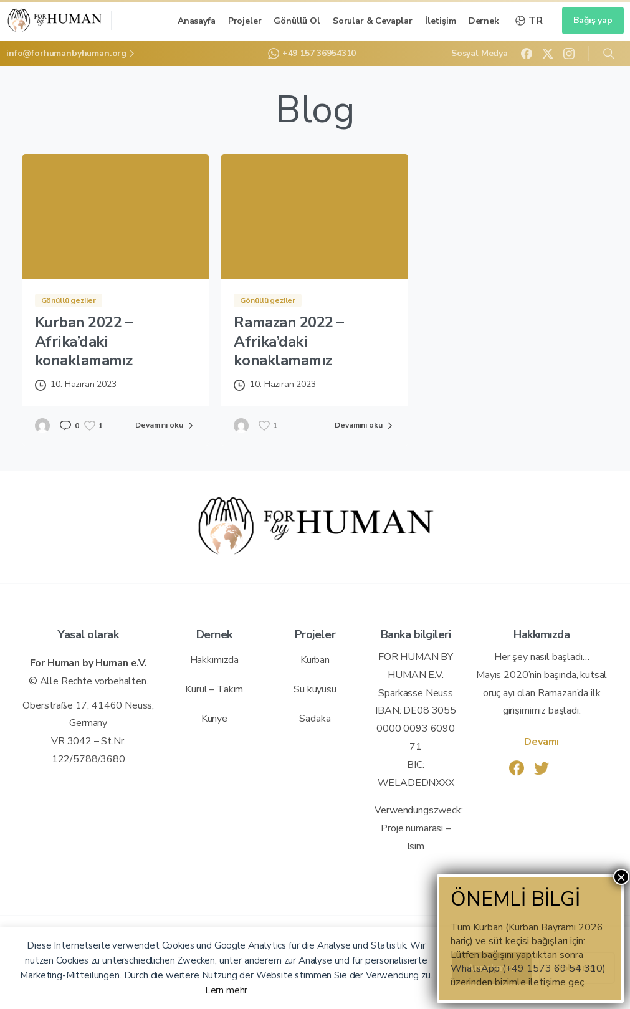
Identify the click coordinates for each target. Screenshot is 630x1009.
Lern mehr (226, 990)
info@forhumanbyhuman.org (72, 53)
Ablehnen (577, 968)
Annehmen (492, 968)
